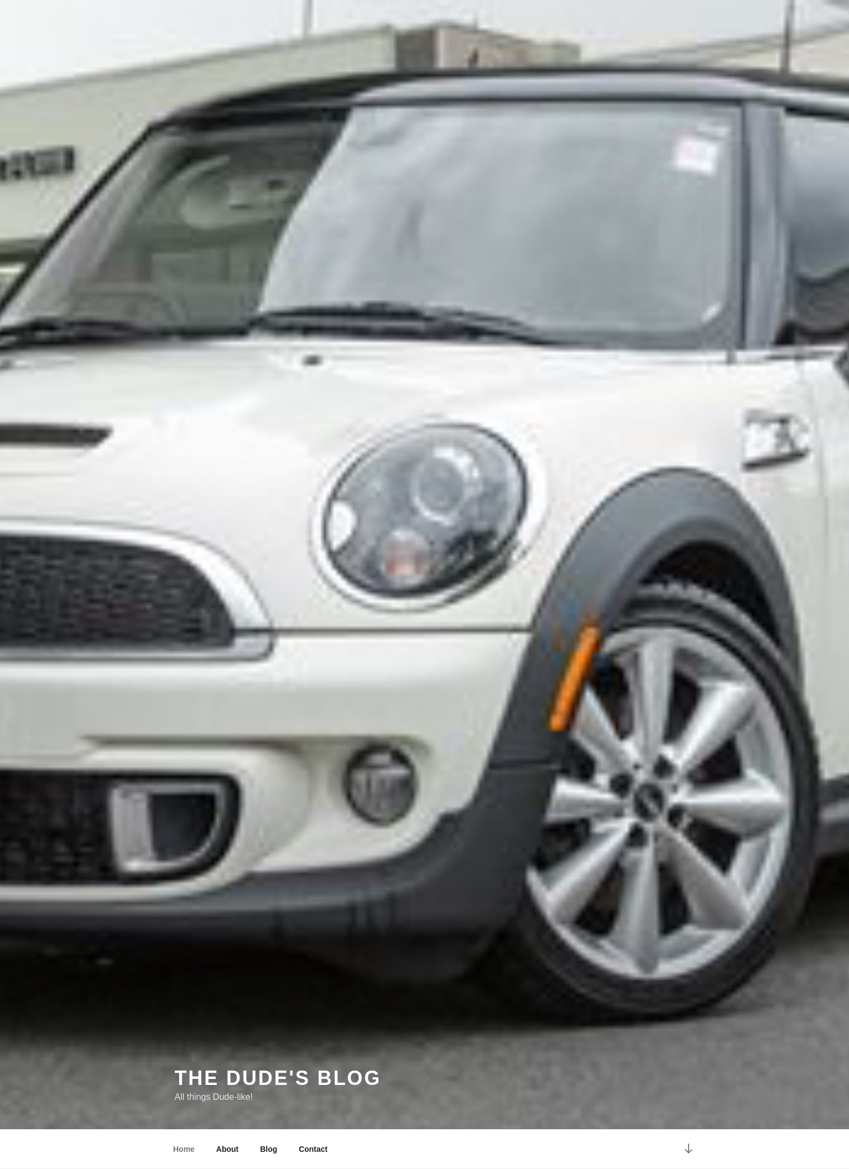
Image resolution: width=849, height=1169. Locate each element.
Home (184, 1149)
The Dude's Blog (278, 1078)
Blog (268, 1149)
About (227, 1149)
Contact (313, 1149)
